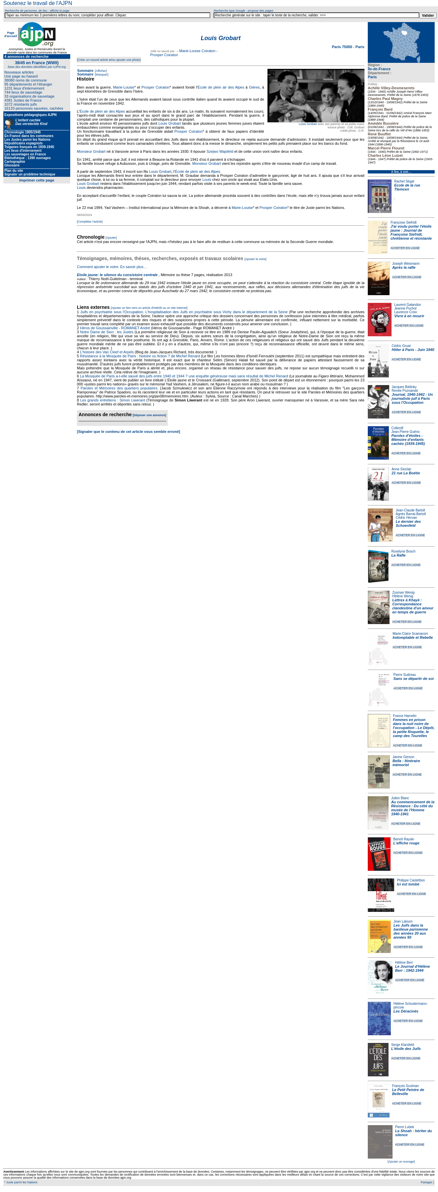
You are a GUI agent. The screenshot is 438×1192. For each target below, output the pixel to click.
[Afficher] (100, 71)
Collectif (398, 428)
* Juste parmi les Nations (20, 1182)
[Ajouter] (111, 237)
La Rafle (398, 555)
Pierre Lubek (404, 1127)
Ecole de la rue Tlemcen (407, 187)
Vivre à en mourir (409, 316)
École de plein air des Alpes (221, 87)
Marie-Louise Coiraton (197, 51)
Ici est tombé (408, 884)
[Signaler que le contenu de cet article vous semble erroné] (128, 432)
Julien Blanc (400, 798)
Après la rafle (404, 267)
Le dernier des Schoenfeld (408, 523)
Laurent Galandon (407, 305)
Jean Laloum (403, 921)
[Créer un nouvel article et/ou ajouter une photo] (109, 60)
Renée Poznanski (405, 390)
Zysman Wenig (403, 592)
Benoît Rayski (403, 839)
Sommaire (85, 71)
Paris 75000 (342, 47)
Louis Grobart (308, 124)
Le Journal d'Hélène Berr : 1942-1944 (412, 968)
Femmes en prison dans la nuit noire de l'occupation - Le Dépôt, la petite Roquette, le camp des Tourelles (413, 728)
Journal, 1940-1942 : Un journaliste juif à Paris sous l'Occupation (412, 398)
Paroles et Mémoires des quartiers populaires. (119, 388)
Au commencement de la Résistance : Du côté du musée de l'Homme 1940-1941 (413, 808)
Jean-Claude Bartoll (410, 510)
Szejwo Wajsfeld (219, 151)
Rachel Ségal (404, 181)
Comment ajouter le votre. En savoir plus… (112, 267)
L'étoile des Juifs (406, 1049)
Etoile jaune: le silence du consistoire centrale (117, 275)
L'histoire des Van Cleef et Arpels (107, 352)
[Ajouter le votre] (255, 259)
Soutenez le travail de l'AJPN (37, 3)
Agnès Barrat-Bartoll (411, 514)
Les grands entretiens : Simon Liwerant (112, 400)
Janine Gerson (403, 757)
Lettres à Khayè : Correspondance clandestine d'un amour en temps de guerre (412, 606)
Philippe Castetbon (411, 880)
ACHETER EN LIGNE (405, 248)
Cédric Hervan (406, 517)
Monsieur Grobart (91, 151)
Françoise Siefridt (404, 222)
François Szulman (405, 1086)
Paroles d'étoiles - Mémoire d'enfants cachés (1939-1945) (408, 440)
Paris (372, 77)
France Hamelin (405, 716)
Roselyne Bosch (403, 551)
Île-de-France (379, 69)
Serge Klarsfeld (402, 1045)
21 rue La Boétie (406, 473)
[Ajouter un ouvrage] (401, 1161)
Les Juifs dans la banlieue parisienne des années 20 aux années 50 (411, 931)
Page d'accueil (10, 34)
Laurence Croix (405, 312)
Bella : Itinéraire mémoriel (406, 763)
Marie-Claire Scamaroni (410, 633)
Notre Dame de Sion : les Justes (107, 332)
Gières (254, 87)
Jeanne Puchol (405, 308)
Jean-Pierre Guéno (406, 432)
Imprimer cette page (36, 180)
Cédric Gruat (401, 346)
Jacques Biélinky (404, 387)
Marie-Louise (123, 87)
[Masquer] (101, 74)
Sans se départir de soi (414, 679)
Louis (206, 179)
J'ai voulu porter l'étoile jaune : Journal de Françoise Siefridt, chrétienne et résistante (411, 232)
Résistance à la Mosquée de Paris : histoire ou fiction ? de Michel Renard (140, 356)
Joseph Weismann (406, 263)
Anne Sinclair (401, 469)
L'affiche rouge (406, 843)
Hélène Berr (404, 962)
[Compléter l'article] (90, 221)
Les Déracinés (406, 1011)
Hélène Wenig (402, 596)
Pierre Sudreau (405, 675)
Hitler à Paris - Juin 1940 (413, 350)
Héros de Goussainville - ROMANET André (115, 328)
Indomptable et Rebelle (413, 637)
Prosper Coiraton (164, 55)
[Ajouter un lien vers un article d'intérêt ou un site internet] (149, 308)
